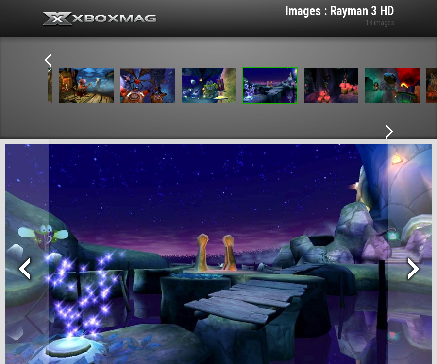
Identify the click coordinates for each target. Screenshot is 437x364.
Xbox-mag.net (100, 19)
